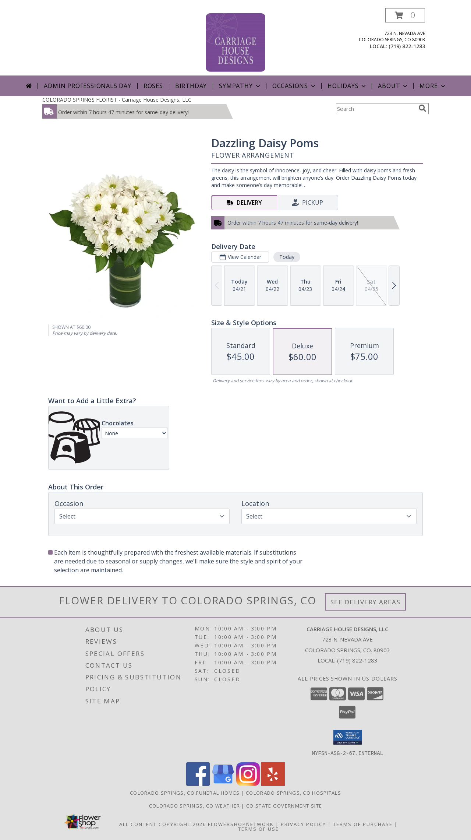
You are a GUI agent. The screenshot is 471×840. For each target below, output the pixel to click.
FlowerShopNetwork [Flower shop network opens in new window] (241, 823)
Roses (153, 86)
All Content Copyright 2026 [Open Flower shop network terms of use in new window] (162, 823)
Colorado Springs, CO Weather (194, 805)
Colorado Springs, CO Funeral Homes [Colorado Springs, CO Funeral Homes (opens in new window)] (185, 792)
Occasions (294, 86)
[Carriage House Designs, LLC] (235, 41)
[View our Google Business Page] (223, 783)
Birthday (191, 86)
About (393, 86)
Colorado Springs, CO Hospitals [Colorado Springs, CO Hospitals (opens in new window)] (293, 792)
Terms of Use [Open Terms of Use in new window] (258, 828)
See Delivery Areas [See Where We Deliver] (365, 602)
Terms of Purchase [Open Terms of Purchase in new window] (363, 823)
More (432, 86)
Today (286, 256)
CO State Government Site (284, 805)
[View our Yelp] (273, 783)
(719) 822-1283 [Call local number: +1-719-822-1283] (407, 46)
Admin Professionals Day (87, 86)
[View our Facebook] (198, 783)
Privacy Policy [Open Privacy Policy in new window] (303, 823)
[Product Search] (375, 108)
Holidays (347, 86)
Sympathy (240, 86)
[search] (422, 108)
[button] (405, 15)
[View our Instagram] (248, 783)
